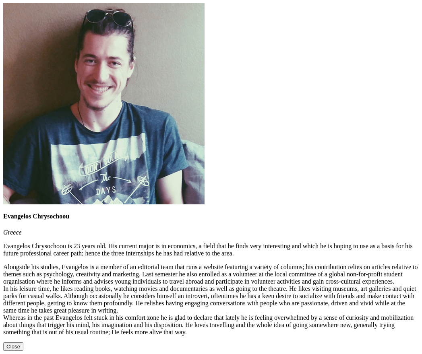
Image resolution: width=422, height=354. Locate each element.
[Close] (13, 346)
